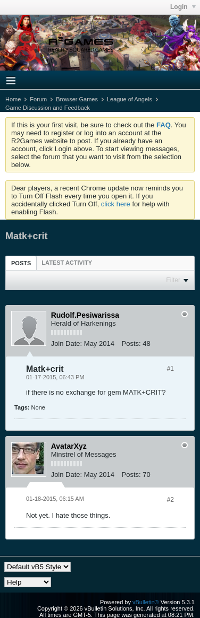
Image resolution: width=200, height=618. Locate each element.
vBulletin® (145, 602)
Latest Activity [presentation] (66, 262)
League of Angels (129, 99)
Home (13, 99)
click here (115, 204)
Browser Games (77, 99)
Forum (38, 99)
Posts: (131, 343)
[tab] (21, 263)
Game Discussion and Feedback (47, 108)
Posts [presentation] (21, 263)
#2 (170, 499)
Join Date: (66, 343)
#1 (170, 368)
